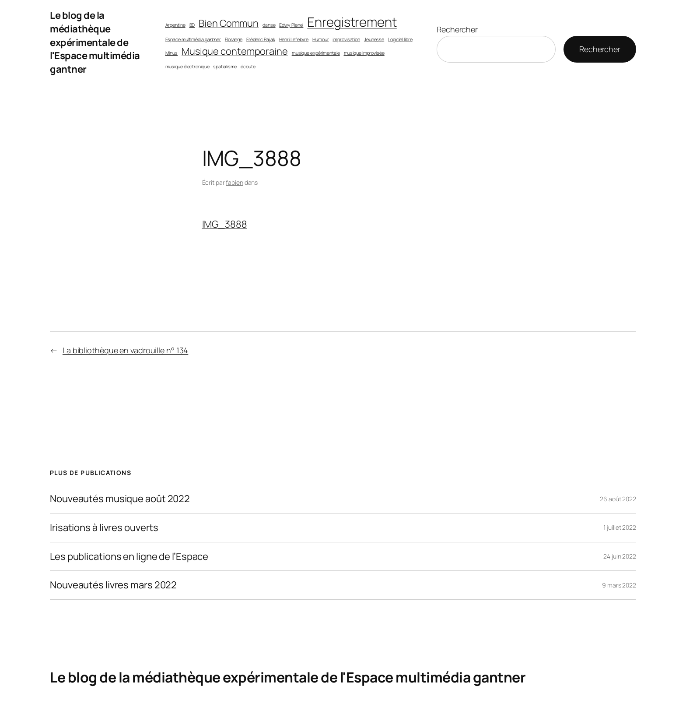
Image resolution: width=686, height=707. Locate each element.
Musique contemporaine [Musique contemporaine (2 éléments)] (235, 51)
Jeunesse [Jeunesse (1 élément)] (374, 39)
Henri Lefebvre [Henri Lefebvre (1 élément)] (294, 39)
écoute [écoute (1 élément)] (248, 66)
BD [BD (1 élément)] (192, 25)
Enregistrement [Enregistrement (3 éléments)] (352, 22)
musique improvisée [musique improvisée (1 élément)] (364, 53)
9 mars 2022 (619, 585)
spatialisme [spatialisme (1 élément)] (225, 66)
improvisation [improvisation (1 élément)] (346, 39)
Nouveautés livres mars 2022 (113, 585)
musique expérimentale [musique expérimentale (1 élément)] (316, 53)
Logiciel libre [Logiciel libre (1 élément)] (400, 39)
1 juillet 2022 (619, 527)
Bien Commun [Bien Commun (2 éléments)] (229, 23)
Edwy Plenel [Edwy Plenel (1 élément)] (291, 25)
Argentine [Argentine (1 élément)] (175, 25)
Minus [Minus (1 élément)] (171, 53)
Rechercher (457, 29)
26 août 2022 (618, 499)
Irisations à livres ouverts (104, 527)
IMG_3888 (224, 224)
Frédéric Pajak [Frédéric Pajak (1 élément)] (260, 39)
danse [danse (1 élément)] (269, 25)
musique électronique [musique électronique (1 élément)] (187, 66)
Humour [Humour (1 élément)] (320, 39)
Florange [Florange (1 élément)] (233, 39)
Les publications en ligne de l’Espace (129, 556)
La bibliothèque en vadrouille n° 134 (125, 350)
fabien (234, 182)
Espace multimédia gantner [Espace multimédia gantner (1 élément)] (193, 39)
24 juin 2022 (619, 556)
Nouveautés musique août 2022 (120, 498)
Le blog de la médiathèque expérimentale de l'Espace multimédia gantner (95, 42)
